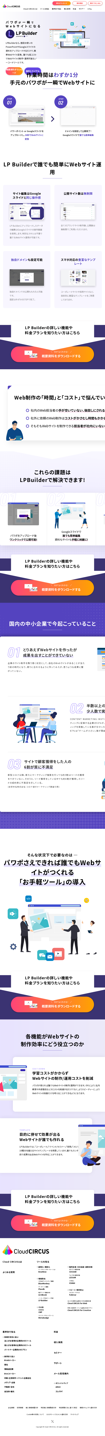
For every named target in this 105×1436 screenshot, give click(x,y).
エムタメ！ (59, 1391)
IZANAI (72, 1283)
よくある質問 (9, 1272)
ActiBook (42, 1294)
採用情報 (20, 1407)
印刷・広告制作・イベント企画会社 (17, 1378)
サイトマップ (74, 1414)
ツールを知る (44, 9)
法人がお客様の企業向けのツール (17, 1340)
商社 (6, 1364)
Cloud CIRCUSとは (30, 9)
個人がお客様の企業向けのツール (17, 1345)
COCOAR (72, 1271)
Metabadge (43, 1317)
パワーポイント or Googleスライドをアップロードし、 (27, 135)
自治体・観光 (9, 1391)
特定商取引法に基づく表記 (68, 1407)
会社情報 (11, 1407)
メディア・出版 (9, 1382)
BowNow (42, 1271)
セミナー (58, 1352)
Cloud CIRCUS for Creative (79, 1310)
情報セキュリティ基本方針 (88, 1407)
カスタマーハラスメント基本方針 (57, 1414)
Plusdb (41, 1289)
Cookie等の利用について (35, 1414)
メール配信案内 (61, 1373)
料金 (74, 9)
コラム (89, 9)
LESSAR (72, 1277)
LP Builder (43, 1300)
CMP (40, 1312)
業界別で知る (56, 9)
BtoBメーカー (10, 1360)
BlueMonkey (44, 1283)
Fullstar (72, 1294)
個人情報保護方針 (32, 1407)
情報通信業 (8, 1369)
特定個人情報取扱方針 (48, 1407)
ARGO (58, 1387)
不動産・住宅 (9, 1387)
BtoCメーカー (10, 1373)
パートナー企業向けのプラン (15, 1349)
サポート (58, 1363)
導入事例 (67, 9)
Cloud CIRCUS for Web (77, 1303)
